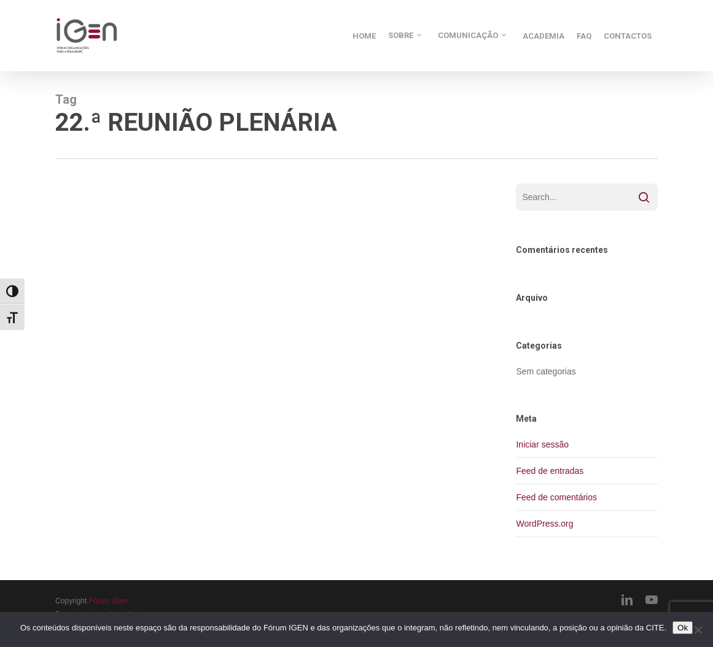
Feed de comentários (556, 497)
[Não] (698, 630)
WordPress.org (544, 524)
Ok (682, 627)
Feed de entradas (549, 471)
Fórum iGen (108, 601)
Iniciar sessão (542, 444)
